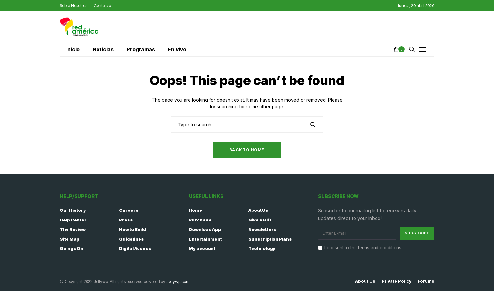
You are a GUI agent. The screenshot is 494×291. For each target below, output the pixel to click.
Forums (426, 281)
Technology (261, 248)
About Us (258, 210)
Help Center (73, 219)
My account (202, 248)
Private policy (396, 281)
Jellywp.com (178, 281)
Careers (129, 210)
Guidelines (131, 239)
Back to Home (246, 149)
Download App (205, 229)
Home (195, 210)
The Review (73, 229)
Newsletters (262, 229)
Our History (73, 210)
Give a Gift (259, 219)
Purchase (200, 219)
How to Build (132, 229)
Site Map (69, 239)
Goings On (71, 248)
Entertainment (205, 239)
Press (126, 219)
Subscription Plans (270, 239)
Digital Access (135, 248)
